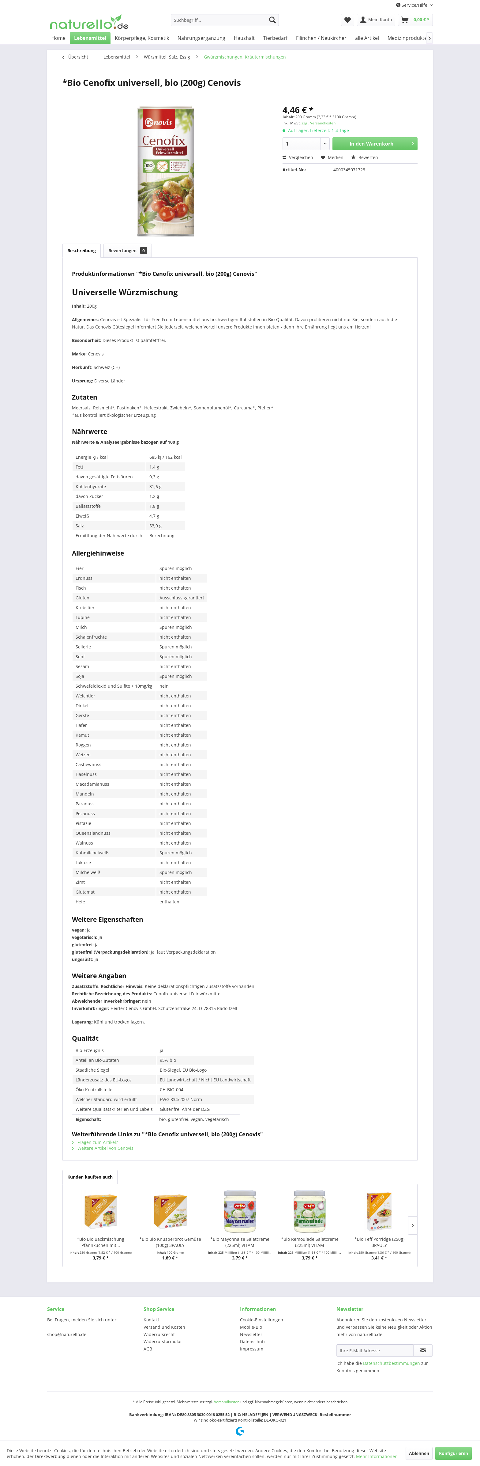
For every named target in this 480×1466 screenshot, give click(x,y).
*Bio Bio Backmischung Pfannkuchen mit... (100, 1242)
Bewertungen (127, 250)
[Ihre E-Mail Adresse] (375, 1350)
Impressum (251, 1349)
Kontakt (151, 1320)
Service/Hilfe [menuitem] (412, 5)
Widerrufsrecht (159, 1334)
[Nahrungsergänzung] (201, 38)
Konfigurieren (453, 1453)
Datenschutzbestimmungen (391, 1363)
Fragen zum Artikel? (95, 1142)
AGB (148, 1349)
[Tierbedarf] (275, 38)
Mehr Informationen (377, 1456)
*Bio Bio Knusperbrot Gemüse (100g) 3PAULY (170, 1242)
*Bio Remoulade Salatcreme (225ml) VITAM (310, 1242)
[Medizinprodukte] (407, 38)
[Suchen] (272, 20)
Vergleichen (298, 157)
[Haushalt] (244, 38)
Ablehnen (419, 1453)
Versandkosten (226, 1401)
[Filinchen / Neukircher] (321, 38)
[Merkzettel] (347, 20)
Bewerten (364, 157)
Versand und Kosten (164, 1327)
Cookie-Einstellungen (261, 1320)
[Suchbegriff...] (225, 20)
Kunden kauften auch (90, 1177)
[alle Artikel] (367, 38)
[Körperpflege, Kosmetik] (142, 38)
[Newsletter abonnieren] (423, 1350)
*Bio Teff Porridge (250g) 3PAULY (379, 1242)
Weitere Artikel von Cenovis (102, 1148)
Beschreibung (81, 250)
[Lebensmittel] (90, 38)
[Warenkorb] (415, 20)
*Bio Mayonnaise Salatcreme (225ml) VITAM (239, 1242)
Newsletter (251, 1334)
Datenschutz (253, 1341)
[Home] (58, 38)
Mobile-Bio (251, 1327)
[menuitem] (225, 20)
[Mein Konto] (376, 20)
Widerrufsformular (163, 1341)
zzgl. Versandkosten (319, 123)
